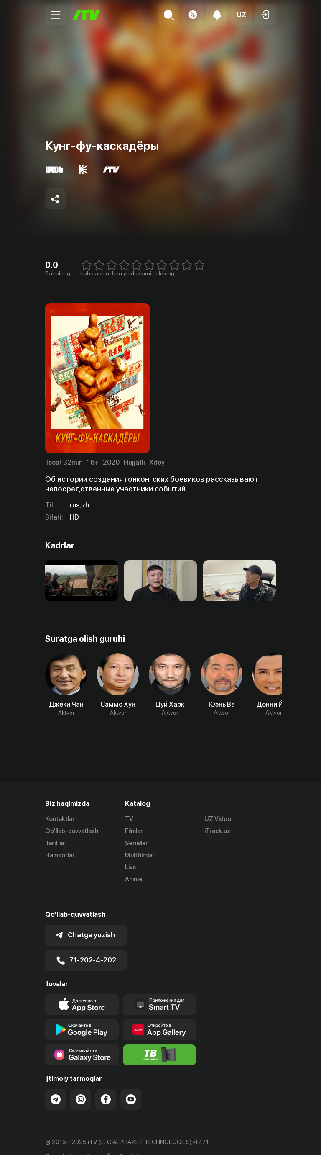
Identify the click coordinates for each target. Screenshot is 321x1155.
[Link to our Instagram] (80, 1082)
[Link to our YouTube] (130, 1082)
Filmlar (134, 831)
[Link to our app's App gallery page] (159, 1013)
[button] (241, 14)
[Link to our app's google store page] (82, 1013)
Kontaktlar (60, 819)
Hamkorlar (60, 855)
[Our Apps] (159, 988)
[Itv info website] (159, 1038)
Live (130, 867)
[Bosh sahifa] (86, 15)
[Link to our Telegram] (55, 1082)
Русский (98, 1140)
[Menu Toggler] (55, 14)
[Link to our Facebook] (105, 1082)
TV (129, 819)
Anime (134, 879)
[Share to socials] (55, 198)
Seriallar (136, 843)
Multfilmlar (140, 855)
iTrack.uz (217, 831)
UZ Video (217, 819)
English (130, 1140)
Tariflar (55, 843)
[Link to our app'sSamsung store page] (82, 1038)
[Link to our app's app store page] (82, 988)
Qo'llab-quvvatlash (71, 831)
